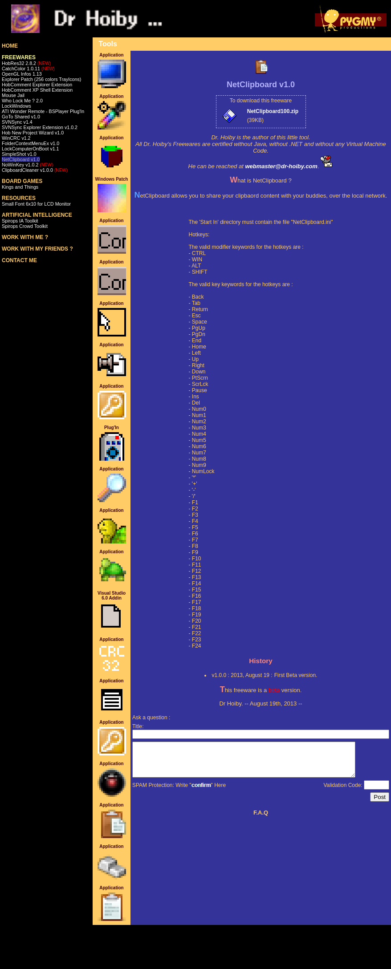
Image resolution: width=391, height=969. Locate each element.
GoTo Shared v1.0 (21, 116)
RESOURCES (19, 198)
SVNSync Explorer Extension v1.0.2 (39, 127)
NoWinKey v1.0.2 (27, 164)
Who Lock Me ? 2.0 (22, 100)
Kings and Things (20, 187)
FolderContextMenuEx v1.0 (30, 143)
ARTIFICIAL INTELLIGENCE (37, 215)
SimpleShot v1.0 (19, 154)
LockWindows (16, 106)
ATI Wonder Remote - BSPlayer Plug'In (43, 111)
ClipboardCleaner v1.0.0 (35, 170)
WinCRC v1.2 (16, 138)
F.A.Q (260, 819)
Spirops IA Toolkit (20, 220)
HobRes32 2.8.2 (26, 63)
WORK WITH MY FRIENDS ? (37, 249)
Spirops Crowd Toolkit (25, 226)
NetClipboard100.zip (272, 111)
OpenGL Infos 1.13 (22, 74)
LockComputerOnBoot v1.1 (30, 148)
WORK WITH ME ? (25, 237)
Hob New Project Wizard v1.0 (33, 132)
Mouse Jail (13, 95)
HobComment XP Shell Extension (37, 90)
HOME (10, 46)
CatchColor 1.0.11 (28, 68)
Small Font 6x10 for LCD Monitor (36, 204)
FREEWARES (19, 57)
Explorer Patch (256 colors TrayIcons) (41, 79)
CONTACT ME (19, 260)
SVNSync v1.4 (17, 122)
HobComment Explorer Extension (37, 84)
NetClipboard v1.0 (21, 159)
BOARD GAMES (22, 181)
